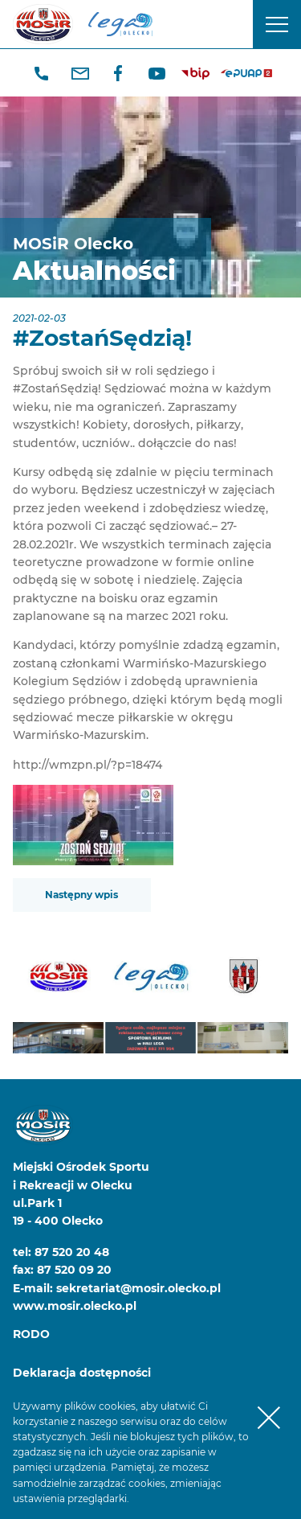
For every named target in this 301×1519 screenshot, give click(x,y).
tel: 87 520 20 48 (61, 1252)
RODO (31, 1334)
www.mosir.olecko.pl (74, 1306)
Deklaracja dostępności (82, 1372)
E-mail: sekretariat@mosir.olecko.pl (117, 1288)
